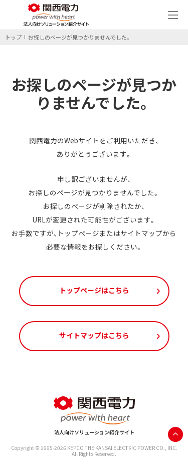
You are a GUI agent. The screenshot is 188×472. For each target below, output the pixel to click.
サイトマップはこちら (94, 335)
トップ (13, 37)
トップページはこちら (94, 290)
